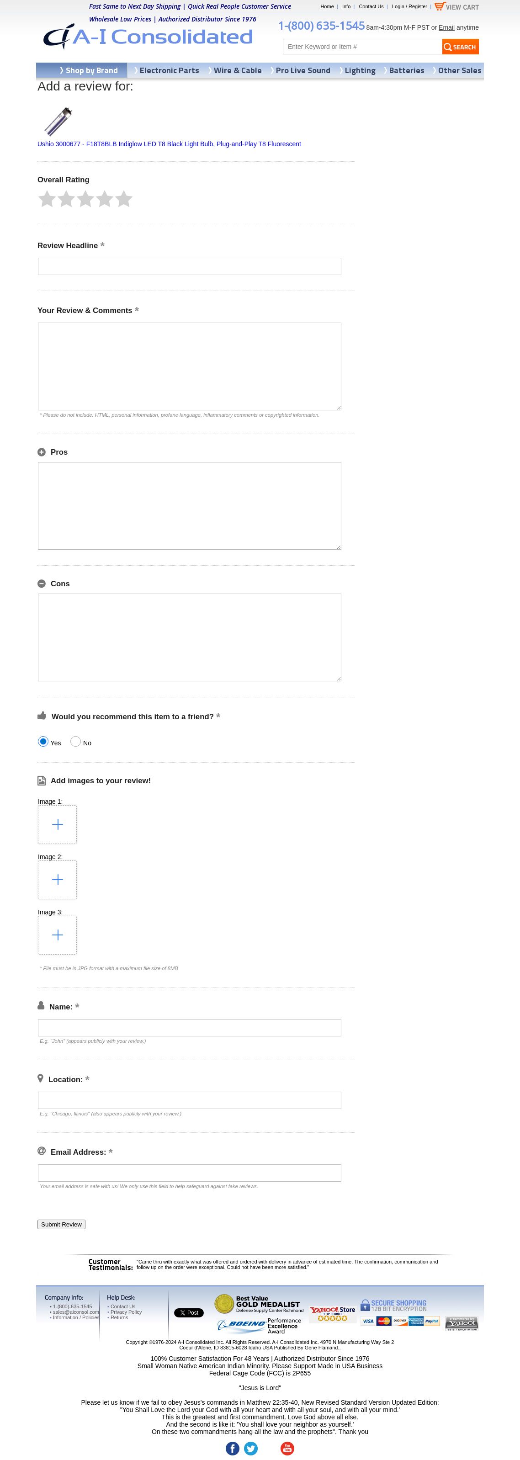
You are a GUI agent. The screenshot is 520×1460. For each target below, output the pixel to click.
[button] (47, 199)
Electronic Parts (169, 70)
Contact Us (371, 6)
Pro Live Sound (303, 70)
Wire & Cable (238, 70)
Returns (117, 1317)
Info (346, 6)
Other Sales (460, 70)
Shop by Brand (92, 70)
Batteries (406, 70)
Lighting (360, 70)
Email (447, 27)
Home (327, 6)
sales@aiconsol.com (76, 1312)
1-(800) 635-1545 (321, 25)
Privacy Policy (124, 1312)
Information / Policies (75, 1317)
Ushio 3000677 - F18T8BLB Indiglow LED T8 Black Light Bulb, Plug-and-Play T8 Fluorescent (169, 144)
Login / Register (409, 6)
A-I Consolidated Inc (200, 1342)
